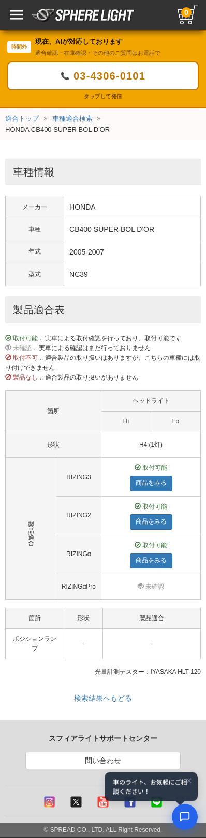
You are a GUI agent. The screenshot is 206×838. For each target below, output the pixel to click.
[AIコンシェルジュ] (185, 817)
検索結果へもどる (103, 698)
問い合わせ (103, 760)
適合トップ (22, 118)
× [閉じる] (189, 781)
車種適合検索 (72, 118)
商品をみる (136, 482)
